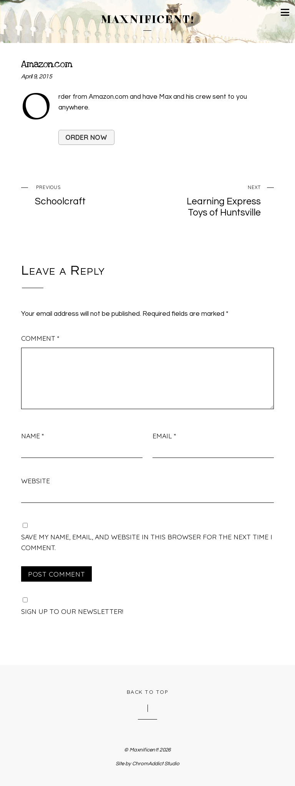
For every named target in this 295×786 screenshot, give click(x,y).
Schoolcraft (81, 194)
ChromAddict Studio (155, 763)
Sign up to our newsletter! (72, 611)
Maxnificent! (143, 750)
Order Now (86, 137)
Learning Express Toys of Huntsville (213, 199)
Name (32, 435)
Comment (40, 338)
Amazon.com (46, 64)
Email (164, 435)
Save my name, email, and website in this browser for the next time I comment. (146, 542)
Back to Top (148, 691)
